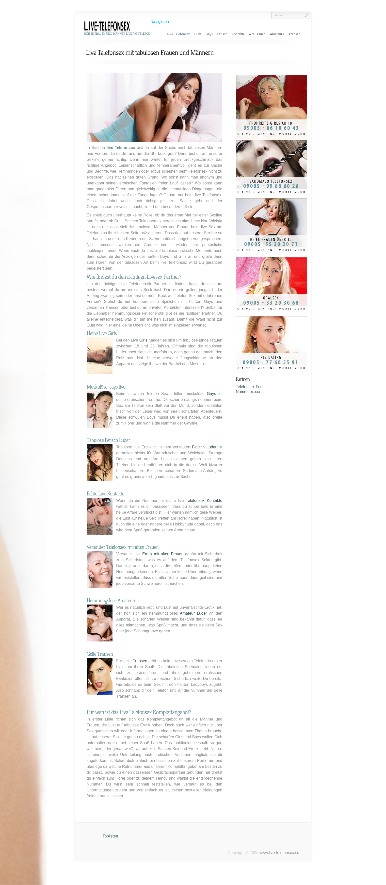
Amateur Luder (193, 613)
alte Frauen (257, 34)
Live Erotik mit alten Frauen (158, 554)
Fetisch (222, 34)
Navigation (159, 21)
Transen (294, 34)
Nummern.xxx (248, 392)
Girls (197, 34)
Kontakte (238, 34)
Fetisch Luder (204, 447)
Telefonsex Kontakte (204, 500)
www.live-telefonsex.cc (279, 853)
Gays (209, 34)
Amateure (277, 34)
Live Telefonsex (178, 34)
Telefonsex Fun (249, 387)
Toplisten (110, 836)
